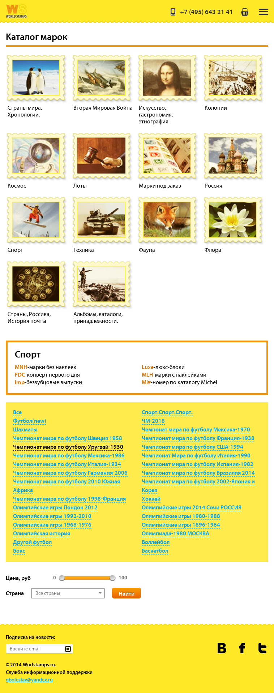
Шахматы (25, 429)
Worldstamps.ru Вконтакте (222, 648)
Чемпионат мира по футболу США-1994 (192, 446)
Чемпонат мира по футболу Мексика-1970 (196, 429)
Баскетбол (155, 550)
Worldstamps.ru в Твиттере (262, 648)
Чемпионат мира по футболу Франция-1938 (198, 438)
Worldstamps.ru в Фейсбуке (242, 648)
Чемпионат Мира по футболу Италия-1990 (196, 455)
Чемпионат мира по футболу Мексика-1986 (69, 455)
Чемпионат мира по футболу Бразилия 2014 (198, 472)
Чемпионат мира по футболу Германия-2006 (70, 472)
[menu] (263, 12)
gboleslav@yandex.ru (29, 679)
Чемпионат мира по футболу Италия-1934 (67, 464)
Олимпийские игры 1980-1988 (181, 515)
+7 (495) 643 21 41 (201, 12)
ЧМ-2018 (153, 420)
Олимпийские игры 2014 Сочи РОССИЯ (191, 507)
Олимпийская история (41, 533)
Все (17, 412)
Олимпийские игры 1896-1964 (181, 524)
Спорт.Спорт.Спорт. (167, 412)
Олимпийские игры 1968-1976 (52, 524)
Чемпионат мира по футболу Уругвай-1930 (68, 446)
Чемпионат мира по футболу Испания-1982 (197, 464)
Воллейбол (156, 541)
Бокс (19, 550)
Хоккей (151, 498)
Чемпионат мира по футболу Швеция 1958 (67, 438)
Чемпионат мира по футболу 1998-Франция (69, 498)
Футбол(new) (29, 420)
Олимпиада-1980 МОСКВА (175, 533)
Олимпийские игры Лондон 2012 (55, 507)
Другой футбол (32, 541)
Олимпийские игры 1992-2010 (52, 515)
